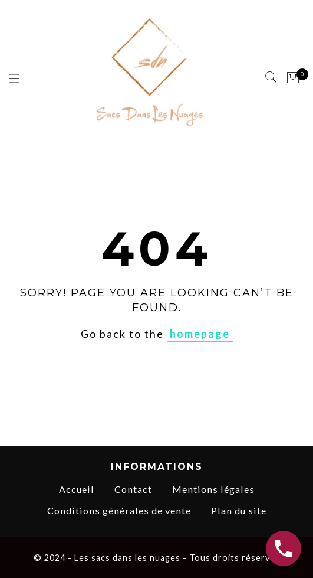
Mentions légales (213, 489)
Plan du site (238, 510)
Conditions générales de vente (119, 510)
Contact (133, 489)
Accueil (76, 489)
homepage (200, 333)
